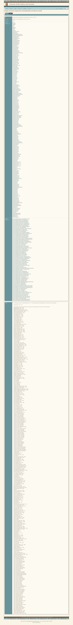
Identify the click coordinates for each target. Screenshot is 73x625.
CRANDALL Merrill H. (16, 88)
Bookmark (61, 8)
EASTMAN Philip (15, 181)
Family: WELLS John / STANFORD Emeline (19, 284)
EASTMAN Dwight (15, 127)
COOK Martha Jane (16, 81)
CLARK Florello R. (15, 71)
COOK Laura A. (15, 77)
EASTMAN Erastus (16, 136)
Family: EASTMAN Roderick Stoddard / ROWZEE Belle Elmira (22, 239)
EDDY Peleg (14, 212)
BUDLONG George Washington (18, 52)
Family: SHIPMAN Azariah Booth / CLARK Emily (20, 295)
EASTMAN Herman (16, 153)
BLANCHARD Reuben (16, 43)
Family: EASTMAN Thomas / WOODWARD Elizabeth (21, 232)
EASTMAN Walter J (16, 203)
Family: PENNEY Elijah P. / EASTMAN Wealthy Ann (21, 277)
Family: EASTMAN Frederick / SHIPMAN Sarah (20, 219)
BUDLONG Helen (15, 54)
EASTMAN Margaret (16, 173)
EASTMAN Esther (15, 137)
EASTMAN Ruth (15, 189)
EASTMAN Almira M (16, 96)
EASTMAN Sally (15, 190)
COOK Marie (15, 80)
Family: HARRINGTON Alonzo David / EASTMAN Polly (21, 297)
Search (11, 8)
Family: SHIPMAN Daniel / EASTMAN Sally (19, 252)
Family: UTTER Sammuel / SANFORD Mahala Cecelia (21, 265)
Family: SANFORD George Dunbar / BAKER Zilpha (21, 220)
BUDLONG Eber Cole (16, 50)
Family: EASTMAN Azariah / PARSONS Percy (20, 263)
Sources (51, 617)
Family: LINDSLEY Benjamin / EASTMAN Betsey (20, 221)
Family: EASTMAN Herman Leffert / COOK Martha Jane (21, 241)
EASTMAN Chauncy (16, 118)
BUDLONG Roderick (16, 60)
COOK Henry (15, 74)
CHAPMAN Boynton (16, 68)
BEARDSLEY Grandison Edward (18, 35)
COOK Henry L (15, 76)
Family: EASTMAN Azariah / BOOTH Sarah (19, 243)
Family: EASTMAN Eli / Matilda (17, 270)
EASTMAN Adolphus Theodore (18, 94)
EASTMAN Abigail (15, 92)
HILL (13, 25)
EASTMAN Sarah (15, 194)
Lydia (13, 26)
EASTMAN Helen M (16, 151)
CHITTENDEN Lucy (16, 69)
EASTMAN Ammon (16, 101)
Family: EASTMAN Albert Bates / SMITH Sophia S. (21, 246)
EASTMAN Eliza (15, 131)
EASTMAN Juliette (15, 164)
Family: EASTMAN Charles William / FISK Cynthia (20, 274)
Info (30, 8)
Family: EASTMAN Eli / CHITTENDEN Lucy (19, 251)
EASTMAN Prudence (16, 184)
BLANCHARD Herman (16, 38)
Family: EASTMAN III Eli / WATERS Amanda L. (20, 288)
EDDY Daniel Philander (16, 208)
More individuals (15, 217)
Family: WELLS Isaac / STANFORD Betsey (19, 227)
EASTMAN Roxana (16, 188)
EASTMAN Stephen (16, 197)
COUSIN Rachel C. (15, 87)
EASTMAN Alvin (15, 97)
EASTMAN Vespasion (16, 201)
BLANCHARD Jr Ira (16, 44)
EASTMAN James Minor (16, 156)
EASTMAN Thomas (16, 199)
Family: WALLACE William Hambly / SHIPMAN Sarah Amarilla (22, 238)
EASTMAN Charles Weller (17, 116)
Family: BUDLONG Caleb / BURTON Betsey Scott (20, 240)
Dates (47, 617)
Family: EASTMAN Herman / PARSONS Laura (20, 291)
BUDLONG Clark (15, 49)
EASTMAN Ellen (15, 134)
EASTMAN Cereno (15, 113)
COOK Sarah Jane (15, 84)
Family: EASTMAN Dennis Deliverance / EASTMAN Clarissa (22, 242)
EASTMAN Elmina (15, 135)
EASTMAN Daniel (15, 121)
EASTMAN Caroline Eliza (16, 111)
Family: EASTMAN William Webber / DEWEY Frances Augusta (22, 285)
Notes (13, 14)
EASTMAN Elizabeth (16, 132)
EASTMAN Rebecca (16, 185)
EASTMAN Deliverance (16, 124)
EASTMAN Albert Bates (16, 95)
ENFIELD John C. (15, 215)
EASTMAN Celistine (16, 112)
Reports (49, 617)
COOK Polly (14, 83)
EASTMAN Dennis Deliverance (17, 126)
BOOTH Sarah (15, 45)
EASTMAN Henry (15, 152)
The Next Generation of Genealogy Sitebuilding (32, 621)
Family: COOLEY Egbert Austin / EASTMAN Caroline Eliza (22, 273)
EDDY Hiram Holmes (16, 209)
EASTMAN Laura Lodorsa (17, 165)
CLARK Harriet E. (15, 72)
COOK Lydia (15, 79)
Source (7, 13)
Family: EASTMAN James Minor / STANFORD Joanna (21, 223)
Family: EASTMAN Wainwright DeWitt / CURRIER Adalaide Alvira (23, 281)
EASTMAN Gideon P (16, 143)
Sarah (14, 29)
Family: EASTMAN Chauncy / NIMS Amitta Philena (21, 249)
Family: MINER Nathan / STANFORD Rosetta (20, 279)
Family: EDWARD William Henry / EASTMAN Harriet (21, 224)
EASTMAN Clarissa (16, 120)
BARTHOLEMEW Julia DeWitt (17, 34)
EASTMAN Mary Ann (16, 175)
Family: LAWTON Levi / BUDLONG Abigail (19, 298)
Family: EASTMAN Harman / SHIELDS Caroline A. (20, 294)
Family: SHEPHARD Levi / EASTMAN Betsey (20, 282)
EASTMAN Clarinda (16, 119)
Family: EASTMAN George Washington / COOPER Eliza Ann (22, 233)
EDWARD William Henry (16, 214)
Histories (37, 617)
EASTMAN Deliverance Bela (17, 125)
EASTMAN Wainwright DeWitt (17, 202)
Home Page (22, 617)
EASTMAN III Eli (15, 206)
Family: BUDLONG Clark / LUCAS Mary (19, 244)
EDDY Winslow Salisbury (17, 213)
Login (15, 8)
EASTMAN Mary (15, 174)
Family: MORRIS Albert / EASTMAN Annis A (20, 253)
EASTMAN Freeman (16, 140)
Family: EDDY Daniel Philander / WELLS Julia (20, 264)
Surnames (32, 617)
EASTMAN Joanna (15, 159)
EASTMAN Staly (15, 196)
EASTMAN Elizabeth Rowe (17, 133)
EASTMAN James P (16, 157)
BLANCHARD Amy (15, 37)
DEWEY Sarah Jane (16, 91)
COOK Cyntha (15, 73)
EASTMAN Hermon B (16, 155)
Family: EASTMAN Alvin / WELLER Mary (19, 283)
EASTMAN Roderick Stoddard (17, 187)
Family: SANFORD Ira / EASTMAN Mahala (19, 231)
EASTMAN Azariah (16, 103)
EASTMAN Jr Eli (15, 207)
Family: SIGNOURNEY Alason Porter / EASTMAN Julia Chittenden (23, 268)
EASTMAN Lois (15, 167)
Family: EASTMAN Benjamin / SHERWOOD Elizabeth (21, 226)
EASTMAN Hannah (16, 146)
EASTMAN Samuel (16, 193)
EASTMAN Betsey (15, 108)
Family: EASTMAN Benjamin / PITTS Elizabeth (20, 254)
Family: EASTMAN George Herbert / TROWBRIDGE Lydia (22, 257)
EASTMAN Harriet (15, 149)
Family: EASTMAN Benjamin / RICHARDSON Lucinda (21, 218)
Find (20, 8)
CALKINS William (15, 67)
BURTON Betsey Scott (16, 65)
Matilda (14, 28)
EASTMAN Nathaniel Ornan (17, 178)
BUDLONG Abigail (15, 47)
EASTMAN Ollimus (16, 179)
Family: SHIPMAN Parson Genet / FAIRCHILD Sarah (21, 269)
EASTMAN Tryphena (16, 200)
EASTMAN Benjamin (16, 105)
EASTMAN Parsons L (16, 180)
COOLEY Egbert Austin (16, 85)
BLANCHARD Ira (15, 39)
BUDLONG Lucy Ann (16, 55)
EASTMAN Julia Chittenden (17, 163)
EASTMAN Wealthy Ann (16, 204)
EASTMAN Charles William (17, 117)
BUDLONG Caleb (15, 48)
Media (25, 8)
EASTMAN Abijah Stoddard (17, 93)
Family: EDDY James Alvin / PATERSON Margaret (20, 225)
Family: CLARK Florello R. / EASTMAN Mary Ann (20, 237)
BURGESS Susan (15, 64)
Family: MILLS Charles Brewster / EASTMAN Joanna (21, 258)
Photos (34, 617)
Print (57, 8)
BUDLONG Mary (15, 56)
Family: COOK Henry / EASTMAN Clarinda (19, 267)
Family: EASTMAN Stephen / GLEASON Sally (20, 229)
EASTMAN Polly (15, 182)
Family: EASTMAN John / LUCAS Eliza (18, 290)
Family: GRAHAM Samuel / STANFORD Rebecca (20, 278)
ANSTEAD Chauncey (16, 31)
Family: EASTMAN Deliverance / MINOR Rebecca (20, 262)
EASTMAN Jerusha (16, 158)
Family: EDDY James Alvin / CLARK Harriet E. (20, 261)
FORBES (14, 24)
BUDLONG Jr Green (16, 63)
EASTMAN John (15, 160)
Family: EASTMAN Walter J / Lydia (18, 266)
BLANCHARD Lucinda (16, 40)
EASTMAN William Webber (17, 205)
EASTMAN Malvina (16, 172)
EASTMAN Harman (16, 148)
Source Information (7, 14)
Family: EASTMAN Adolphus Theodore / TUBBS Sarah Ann (22, 292)
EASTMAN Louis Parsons (17, 168)
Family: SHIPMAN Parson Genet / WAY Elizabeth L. (21, 236)
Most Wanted (28, 617)
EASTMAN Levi (15, 166)
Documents (39, 617)
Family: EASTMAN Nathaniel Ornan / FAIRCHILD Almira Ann (22, 247)
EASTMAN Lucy (15, 169)
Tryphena (14, 30)
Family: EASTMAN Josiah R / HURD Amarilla (20, 271)
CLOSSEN (14, 23)
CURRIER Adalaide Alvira (17, 89)
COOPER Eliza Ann (16, 86)
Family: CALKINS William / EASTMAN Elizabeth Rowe (21, 300)
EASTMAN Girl (15, 145)
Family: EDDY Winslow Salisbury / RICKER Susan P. (21, 245)
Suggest (10, 13)
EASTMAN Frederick (16, 139)
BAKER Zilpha (15, 32)
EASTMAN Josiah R (16, 162)
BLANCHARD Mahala (16, 41)
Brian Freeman (38, 622)
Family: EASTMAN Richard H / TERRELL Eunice (20, 230)
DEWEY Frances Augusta (17, 90)
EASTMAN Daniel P (16, 123)
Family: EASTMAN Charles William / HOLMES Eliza (21, 222)
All (15, 14)
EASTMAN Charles (16, 114)
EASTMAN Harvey (15, 150)
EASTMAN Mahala (16, 171)
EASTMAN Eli (15, 128)
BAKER (14, 22)
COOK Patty (14, 82)
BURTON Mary (15, 66)
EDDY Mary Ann (15, 211)
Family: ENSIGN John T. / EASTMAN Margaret (20, 259)
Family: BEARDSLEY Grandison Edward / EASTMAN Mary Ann (22, 287)
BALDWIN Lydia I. (15, 33)
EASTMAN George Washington (18, 142)
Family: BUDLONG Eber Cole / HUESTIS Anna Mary (21, 293)
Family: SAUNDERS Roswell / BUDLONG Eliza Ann (21, 234)
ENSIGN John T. (15, 216)
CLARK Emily (15, 70)
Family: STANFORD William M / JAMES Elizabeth (20, 235)
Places (45, 617)
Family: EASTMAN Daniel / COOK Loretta (19, 255)
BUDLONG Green (15, 53)
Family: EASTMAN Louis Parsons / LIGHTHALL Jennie (21, 256)
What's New (25, 617)
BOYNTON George (16, 46)
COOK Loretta (15, 78)
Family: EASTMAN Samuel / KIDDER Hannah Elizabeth (21, 260)
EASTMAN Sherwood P (16, 195)
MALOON (14, 27)
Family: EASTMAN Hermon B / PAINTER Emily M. (20, 272)
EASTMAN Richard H (16, 186)
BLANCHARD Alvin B (16, 36)
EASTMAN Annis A (16, 102)
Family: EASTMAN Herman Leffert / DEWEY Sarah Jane (21, 299)
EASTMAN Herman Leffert (17, 154)
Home (7, 8)
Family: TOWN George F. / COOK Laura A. (19, 276)
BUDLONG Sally (15, 61)
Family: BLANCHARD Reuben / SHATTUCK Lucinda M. (21, 296)
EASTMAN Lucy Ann (16, 170)
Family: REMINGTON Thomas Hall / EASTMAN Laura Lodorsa (22, 286)
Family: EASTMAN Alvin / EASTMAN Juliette (20, 280)
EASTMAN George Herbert (17, 141)
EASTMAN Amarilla (16, 100)
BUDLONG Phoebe (16, 59)
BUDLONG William (16, 62)
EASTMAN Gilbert (15, 144)
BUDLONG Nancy (15, 58)
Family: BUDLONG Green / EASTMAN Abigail (20, 248)
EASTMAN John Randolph (17, 161)
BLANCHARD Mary (16, 42)
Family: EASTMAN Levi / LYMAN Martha (19, 289)
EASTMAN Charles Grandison (17, 115)
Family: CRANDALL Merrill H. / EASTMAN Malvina (21, 275)
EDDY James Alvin (15, 210)
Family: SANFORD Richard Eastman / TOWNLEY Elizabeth (22, 228)
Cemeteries (42, 617)
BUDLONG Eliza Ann (16, 51)
